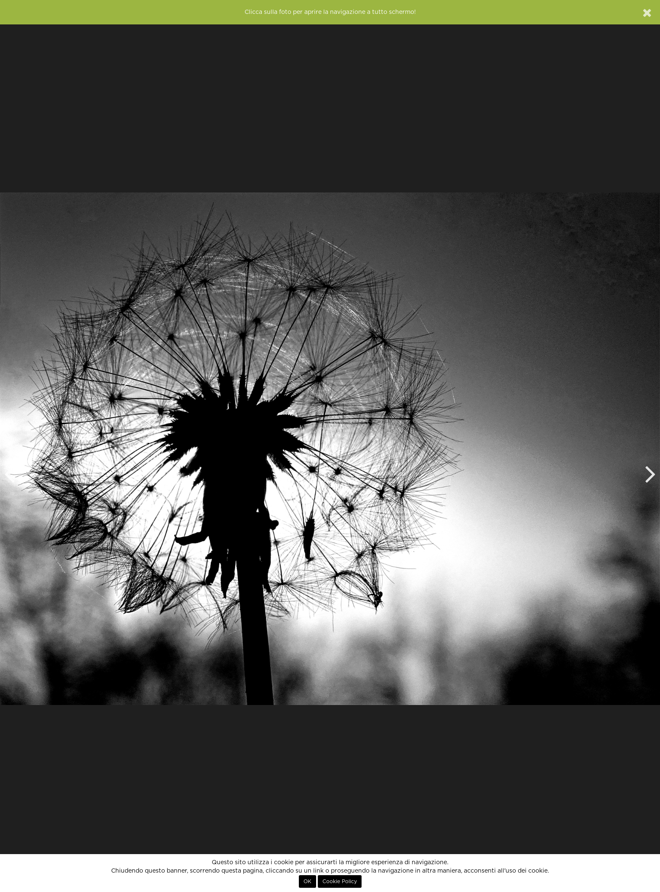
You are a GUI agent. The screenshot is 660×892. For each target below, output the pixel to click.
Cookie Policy (339, 881)
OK (307, 881)
